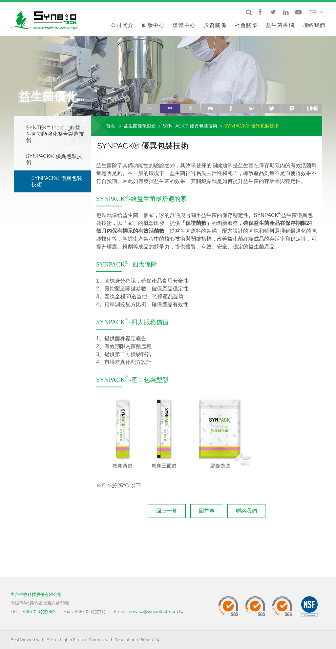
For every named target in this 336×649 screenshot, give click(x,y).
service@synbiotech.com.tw (156, 611)
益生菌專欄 (280, 25)
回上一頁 (166, 511)
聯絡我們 (314, 25)
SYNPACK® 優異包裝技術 (54, 159)
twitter (272, 108)
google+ (251, 108)
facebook (231, 108)
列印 (210, 108)
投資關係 (215, 25)
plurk (292, 108)
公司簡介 (122, 25)
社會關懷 (246, 25)
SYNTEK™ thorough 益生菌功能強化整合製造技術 (55, 134)
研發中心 (153, 25)
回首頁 (207, 511)
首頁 (110, 125)
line (312, 108)
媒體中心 (184, 25)
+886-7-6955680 (38, 611)
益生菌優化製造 (140, 125)
